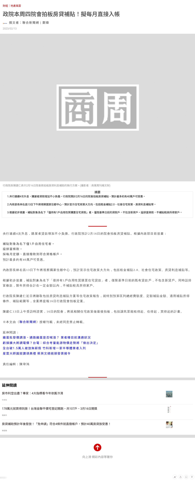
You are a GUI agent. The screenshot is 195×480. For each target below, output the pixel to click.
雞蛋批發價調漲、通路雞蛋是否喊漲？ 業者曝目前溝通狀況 (47, 337)
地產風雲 (16, 5)
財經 (5, 5)
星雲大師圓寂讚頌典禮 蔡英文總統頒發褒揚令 (37, 353)
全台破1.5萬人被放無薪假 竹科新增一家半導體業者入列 (44, 348)
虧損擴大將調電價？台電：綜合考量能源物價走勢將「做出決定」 (51, 343)
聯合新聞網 (27, 322)
